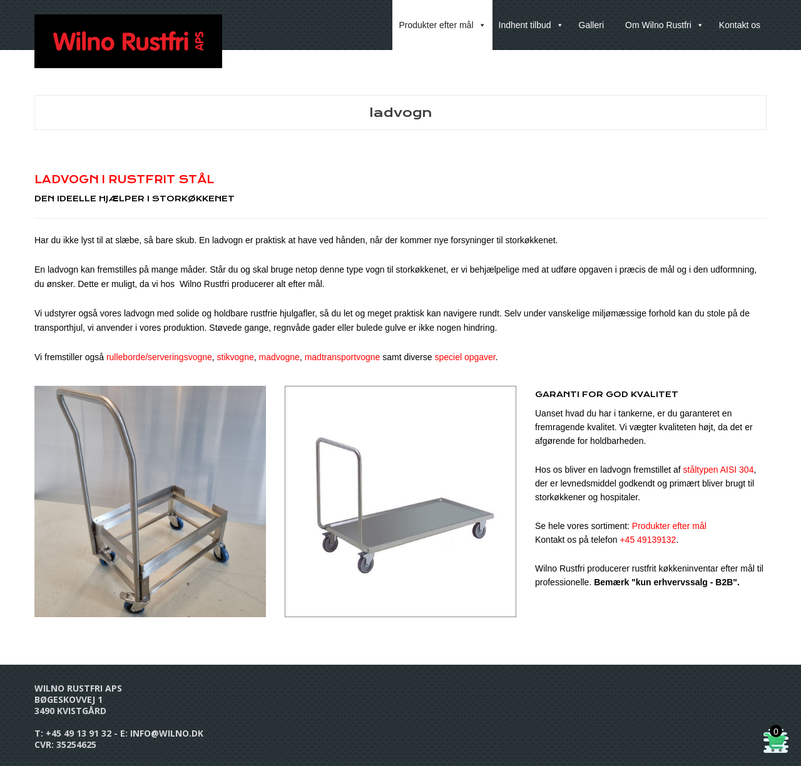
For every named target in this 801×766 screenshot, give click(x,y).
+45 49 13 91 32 (78, 733)
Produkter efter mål (442, 25)
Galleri (591, 25)
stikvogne (235, 357)
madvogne (279, 357)
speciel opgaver (464, 357)
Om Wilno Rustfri (664, 25)
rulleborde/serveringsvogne (159, 357)
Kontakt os (739, 25)
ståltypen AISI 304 (718, 470)
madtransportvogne (342, 357)
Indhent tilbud (531, 25)
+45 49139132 (648, 540)
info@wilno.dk (166, 733)
